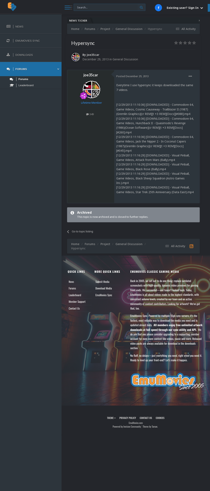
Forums (72, 288)
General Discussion (125, 59)
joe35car (93, 55)
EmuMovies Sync (104, 295)
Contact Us (74, 308)
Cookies (160, 418)
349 (90, 114)
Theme (111, 418)
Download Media (104, 288)
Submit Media (103, 282)
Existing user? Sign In (185, 8)
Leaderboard (75, 295)
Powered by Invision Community (127, 426)
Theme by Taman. (150, 426)
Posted (132, 76)
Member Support (77, 301)
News (71, 282)
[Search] (109, 7)
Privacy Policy (127, 418)
